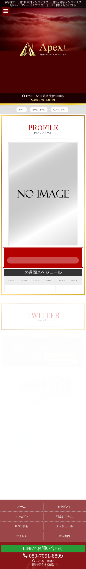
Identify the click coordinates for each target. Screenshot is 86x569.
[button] (6, 11)
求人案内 (64, 536)
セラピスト (64, 506)
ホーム (21, 506)
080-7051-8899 (43, 100)
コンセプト (21, 516)
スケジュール (64, 526)
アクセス (21, 536)
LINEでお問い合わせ (43, 548)
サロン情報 (21, 526)
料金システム (64, 516)
